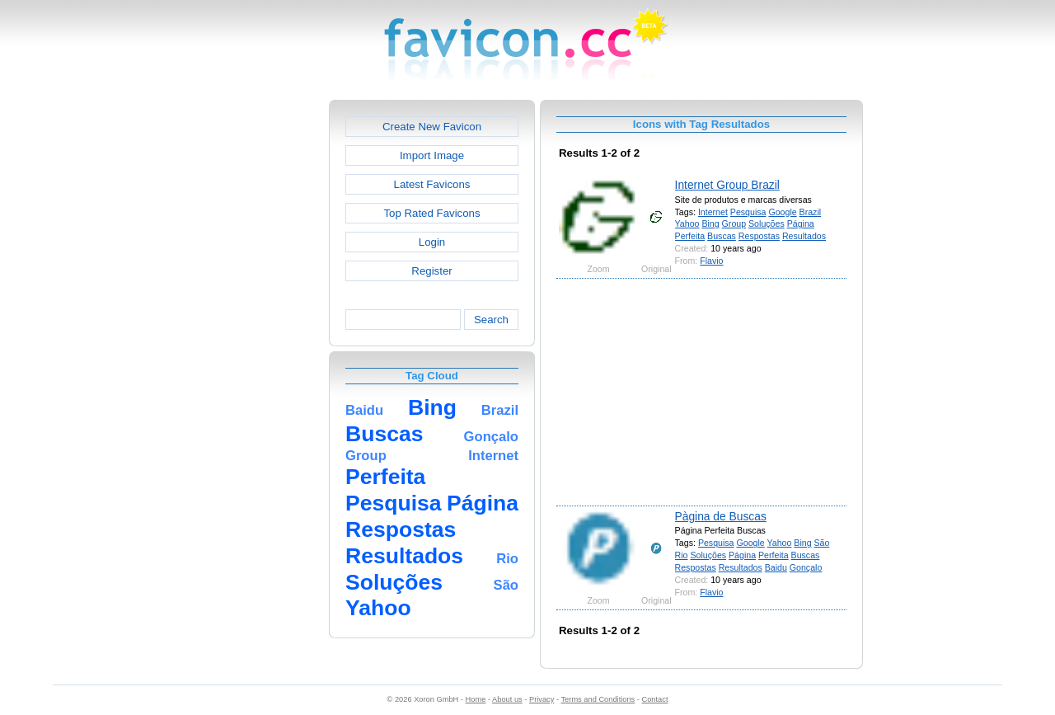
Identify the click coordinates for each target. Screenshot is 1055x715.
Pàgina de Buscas (721, 516)
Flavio (711, 261)
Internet (713, 212)
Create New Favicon (431, 126)
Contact (655, 699)
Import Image (432, 155)
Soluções (766, 223)
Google (782, 212)
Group (734, 223)
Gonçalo (806, 567)
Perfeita (690, 236)
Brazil (810, 212)
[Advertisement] (258, 347)
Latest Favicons (432, 184)
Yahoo (687, 223)
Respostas (759, 236)
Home (476, 699)
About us (507, 699)
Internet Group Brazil (727, 184)
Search (491, 319)
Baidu (776, 567)
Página (800, 223)
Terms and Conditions (597, 699)
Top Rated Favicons (431, 213)
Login (432, 242)
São (822, 543)
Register (431, 271)
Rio (681, 555)
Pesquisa (748, 212)
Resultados (804, 236)
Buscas (721, 236)
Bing (710, 223)
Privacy (541, 699)
